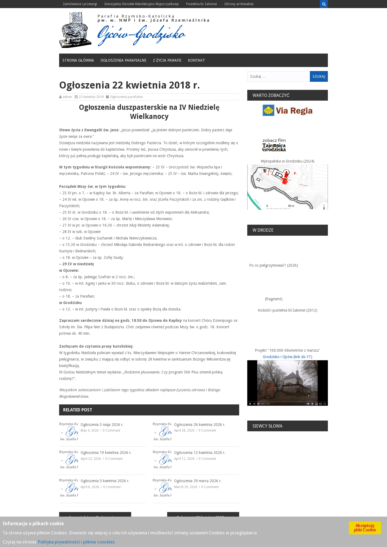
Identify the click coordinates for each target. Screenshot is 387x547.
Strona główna (78, 60)
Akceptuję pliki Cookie (365, 527)
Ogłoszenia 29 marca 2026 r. (197, 481)
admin (67, 97)
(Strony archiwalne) (238, 4)
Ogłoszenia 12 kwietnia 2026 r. (199, 452)
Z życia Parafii (167, 60)
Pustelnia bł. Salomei (201, 4)
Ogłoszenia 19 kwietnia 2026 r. (106, 452)
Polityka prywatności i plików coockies (76, 542)
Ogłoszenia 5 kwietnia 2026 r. (105, 481)
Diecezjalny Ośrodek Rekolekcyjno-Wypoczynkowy (142, 4)
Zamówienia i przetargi (80, 4)
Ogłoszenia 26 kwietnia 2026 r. (199, 424)
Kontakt (196, 60)
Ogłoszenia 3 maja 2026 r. (102, 424)
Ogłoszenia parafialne (123, 60)
